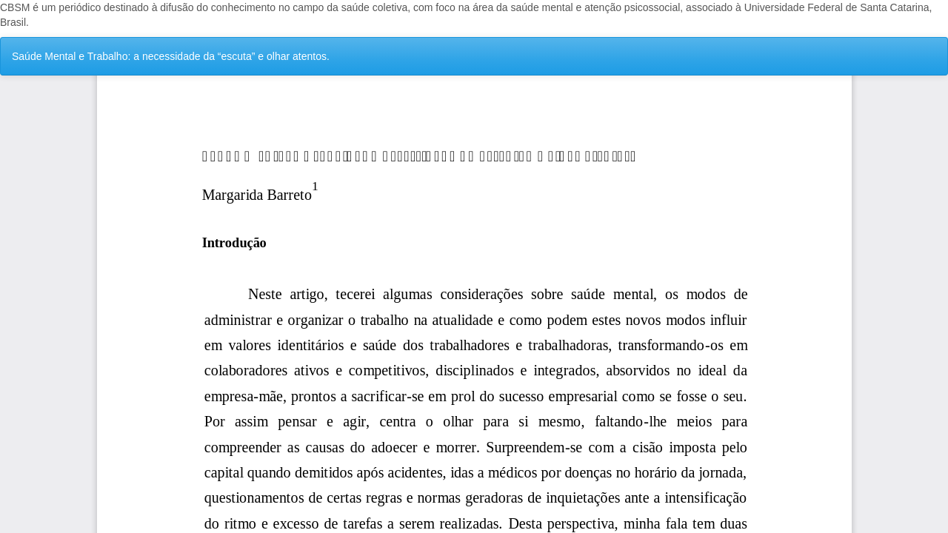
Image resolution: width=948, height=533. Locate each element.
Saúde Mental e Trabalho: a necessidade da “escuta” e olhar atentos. (171, 56)
